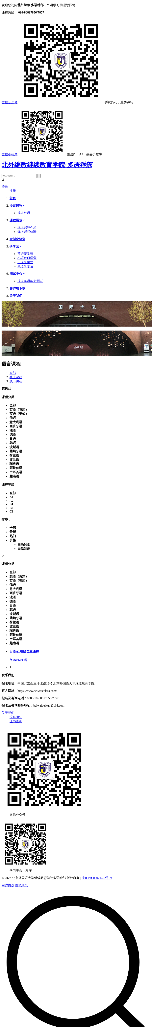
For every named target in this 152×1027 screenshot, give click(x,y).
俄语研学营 (25, 266)
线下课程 (16, 381)
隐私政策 (21, 885)
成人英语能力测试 (30, 281)
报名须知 (16, 717)
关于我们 (8, 713)
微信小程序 (9, 154)
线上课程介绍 (27, 227)
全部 (13, 373)
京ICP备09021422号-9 (97, 878)
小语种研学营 (27, 258)
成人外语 (23, 213)
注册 (13, 190)
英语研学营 (25, 253)
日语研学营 (25, 262)
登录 (5, 186)
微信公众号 (9, 102)
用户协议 (8, 885)
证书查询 (16, 721)
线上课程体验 (27, 231)
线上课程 (16, 377)
